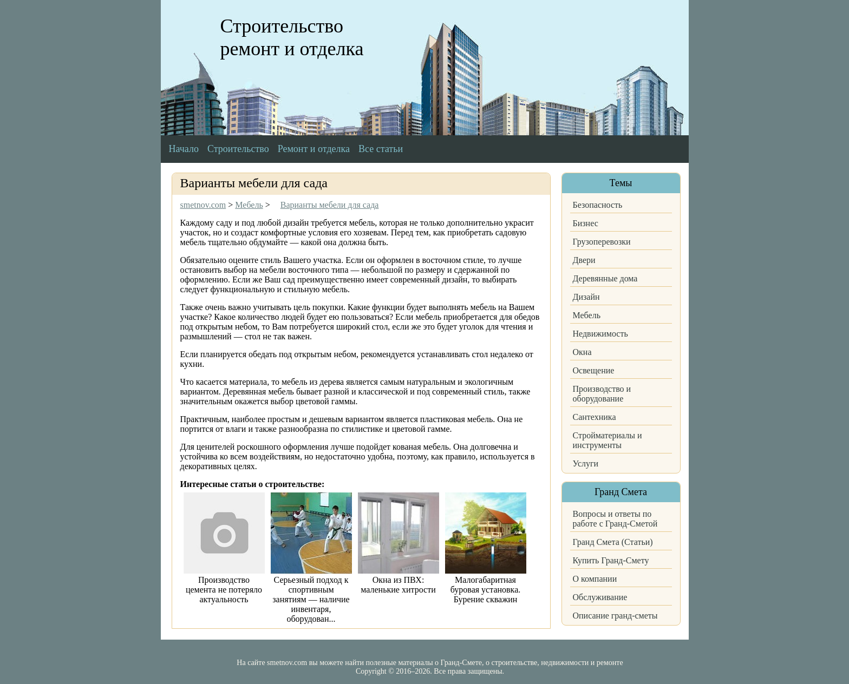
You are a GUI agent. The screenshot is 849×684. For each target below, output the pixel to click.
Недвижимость (600, 333)
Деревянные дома (605, 278)
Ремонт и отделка (314, 148)
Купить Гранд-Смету (611, 560)
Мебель (586, 315)
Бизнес (585, 223)
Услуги (586, 463)
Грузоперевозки (602, 241)
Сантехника (594, 417)
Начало (184, 148)
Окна (582, 352)
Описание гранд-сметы (615, 615)
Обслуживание (600, 597)
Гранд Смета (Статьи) (613, 542)
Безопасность (598, 204)
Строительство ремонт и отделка (292, 37)
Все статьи (380, 148)
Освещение (594, 370)
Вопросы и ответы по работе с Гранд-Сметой (615, 518)
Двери (584, 260)
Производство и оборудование (602, 393)
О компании (595, 578)
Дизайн (586, 296)
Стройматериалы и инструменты (607, 440)
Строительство (238, 148)
